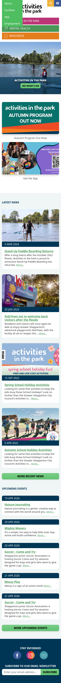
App (7, 17)
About (8, 3)
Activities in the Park (22, 21)
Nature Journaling (17, 504)
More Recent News (30, 476)
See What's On (30, 85)
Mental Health (17, 29)
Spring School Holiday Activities (27, 385)
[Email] (21, 672)
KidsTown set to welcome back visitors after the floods (26, 318)
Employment (12, 23)
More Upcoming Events (30, 628)
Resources (14, 36)
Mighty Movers (15, 528)
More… (20, 264)
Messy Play (12, 582)
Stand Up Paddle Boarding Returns (29, 251)
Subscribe (50, 672)
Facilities (10, 10)
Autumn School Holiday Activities (28, 450)
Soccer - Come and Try (20, 552)
